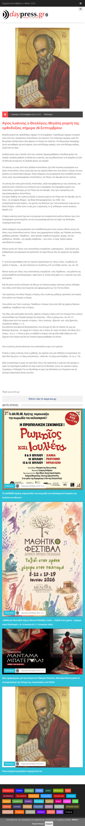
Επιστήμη (27, 806)
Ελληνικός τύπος (72, 806)
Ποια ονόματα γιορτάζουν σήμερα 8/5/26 (22, 771)
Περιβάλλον (17, 801)
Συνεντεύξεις (46, 796)
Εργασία (49, 801)
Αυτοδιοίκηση (8, 796)
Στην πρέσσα (21, 796)
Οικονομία (29, 790)
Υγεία (68, 790)
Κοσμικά (49, 806)
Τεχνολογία (38, 806)
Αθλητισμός (58, 790)
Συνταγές (17, 806)
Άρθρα (58, 801)
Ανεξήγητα (30, 812)
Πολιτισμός (48, 114)
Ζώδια (59, 812)
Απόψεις (28, 801)
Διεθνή (48, 790)
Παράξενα (19, 812)
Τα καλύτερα (33, 796)
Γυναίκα (67, 801)
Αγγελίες (51, 812)
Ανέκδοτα (41, 812)
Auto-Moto (59, 806)
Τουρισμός (71, 796)
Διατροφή (6, 806)
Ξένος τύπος (7, 812)
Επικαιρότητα (8, 790)
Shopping (69, 812)
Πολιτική (39, 790)
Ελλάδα (19, 790)
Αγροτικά (6, 801)
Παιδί (75, 801)
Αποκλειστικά (59, 796)
